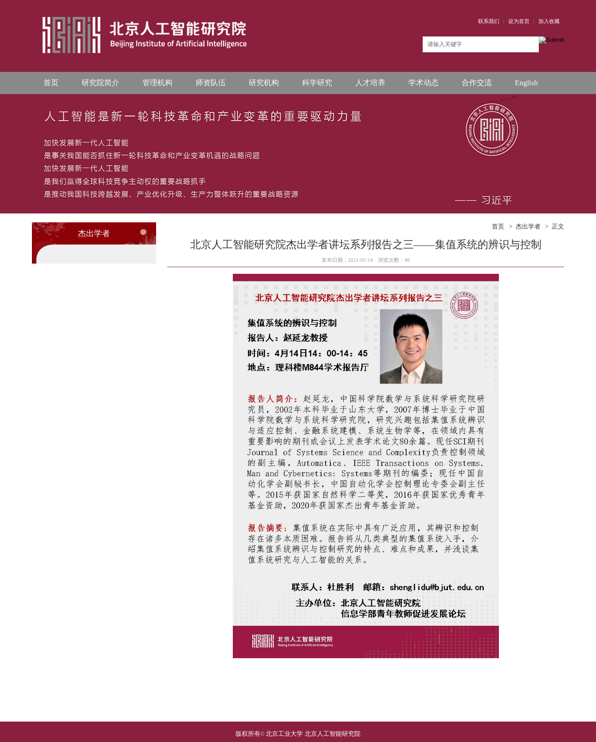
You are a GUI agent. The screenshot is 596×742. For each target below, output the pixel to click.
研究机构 (264, 83)
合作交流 (477, 83)
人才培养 (370, 83)
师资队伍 (211, 83)
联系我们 (488, 21)
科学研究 (317, 83)
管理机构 (157, 83)
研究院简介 (100, 83)
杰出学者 (528, 226)
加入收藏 (549, 21)
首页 (51, 83)
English (526, 83)
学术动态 (423, 83)
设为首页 (518, 21)
